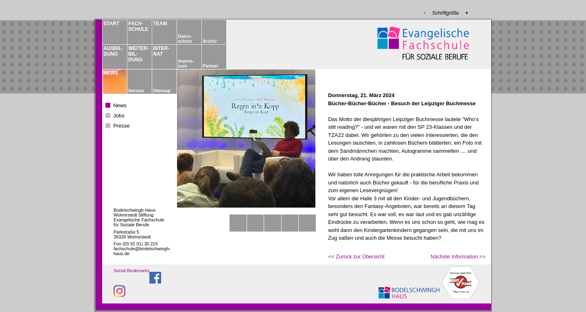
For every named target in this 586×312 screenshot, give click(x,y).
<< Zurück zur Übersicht (356, 257)
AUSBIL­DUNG (113, 51)
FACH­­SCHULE (138, 26)
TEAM (160, 23)
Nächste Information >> (458, 257)
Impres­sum (186, 63)
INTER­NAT (161, 51)
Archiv (209, 41)
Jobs (118, 116)
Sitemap (162, 90)
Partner (211, 65)
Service (136, 90)
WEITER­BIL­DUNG (138, 54)
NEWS (110, 73)
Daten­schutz (185, 38)
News (120, 105)
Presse (121, 126)
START (111, 23)
